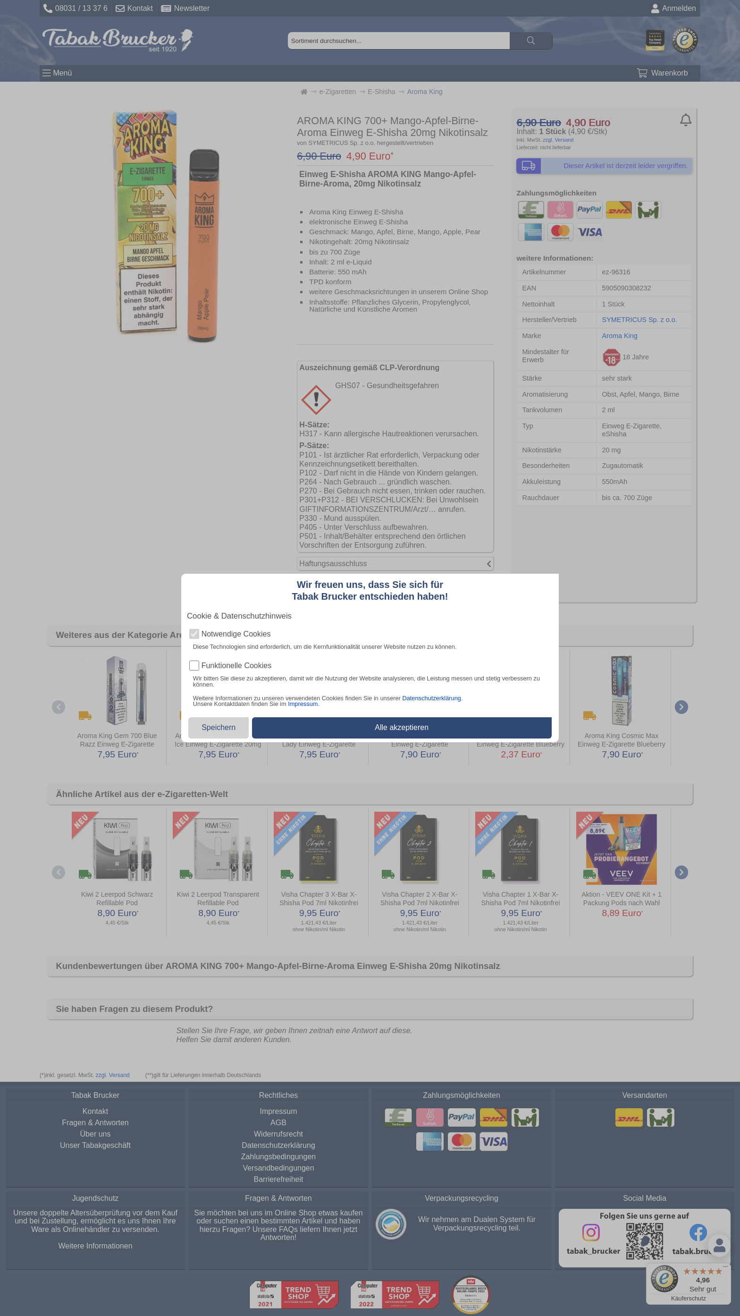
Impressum (303, 703)
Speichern (218, 727)
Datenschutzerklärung (431, 698)
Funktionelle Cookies (237, 666)
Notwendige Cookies (236, 634)
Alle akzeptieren (402, 727)
